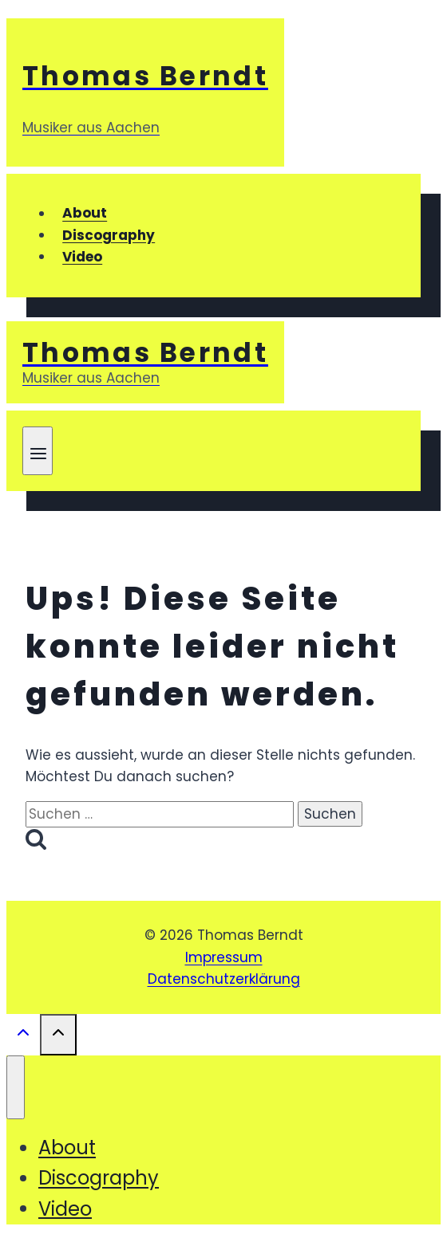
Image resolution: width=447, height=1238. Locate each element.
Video (82, 256)
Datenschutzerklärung (224, 978)
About (84, 213)
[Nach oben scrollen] (23, 1035)
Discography (108, 235)
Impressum (224, 957)
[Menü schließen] (15, 1087)
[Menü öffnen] (37, 451)
